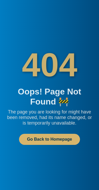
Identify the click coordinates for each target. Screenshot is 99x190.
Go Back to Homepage (49, 139)
